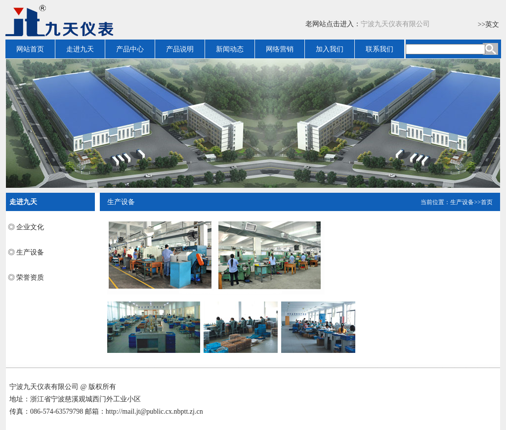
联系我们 (379, 49)
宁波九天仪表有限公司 (395, 24)
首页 (487, 202)
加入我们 (329, 49)
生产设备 (462, 202)
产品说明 (180, 49)
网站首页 (30, 49)
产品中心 (130, 49)
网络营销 (280, 49)
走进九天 (80, 49)
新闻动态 (230, 49)
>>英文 (489, 24)
